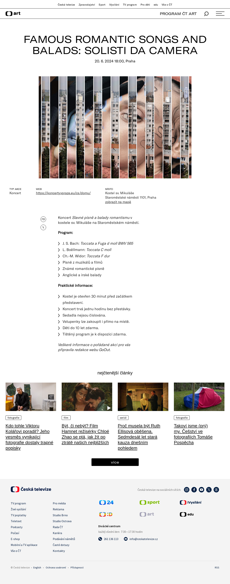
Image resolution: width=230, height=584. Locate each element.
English (37, 567)
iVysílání (114, 4)
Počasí (15, 533)
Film (66, 417)
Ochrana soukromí (56, 567)
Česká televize (66, 4)
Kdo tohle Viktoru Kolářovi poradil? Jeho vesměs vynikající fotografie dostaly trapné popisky (29, 437)
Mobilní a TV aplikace (24, 545)
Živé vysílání (18, 509)
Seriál (123, 417)
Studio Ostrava (62, 521)
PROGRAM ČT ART (178, 13)
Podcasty (16, 527)
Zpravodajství (87, 4)
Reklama (58, 509)
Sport (102, 4)
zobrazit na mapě (118, 202)
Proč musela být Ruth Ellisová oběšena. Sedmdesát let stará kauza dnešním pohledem (139, 437)
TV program (130, 4)
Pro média (59, 503)
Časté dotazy (61, 545)
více (115, 462)
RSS (217, 567)
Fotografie (13, 417)
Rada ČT (58, 527)
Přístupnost (77, 567)
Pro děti (145, 4)
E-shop (15, 539)
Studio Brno (60, 515)
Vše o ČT (167, 4)
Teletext (16, 521)
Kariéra (57, 533)
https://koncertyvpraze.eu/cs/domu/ (63, 193)
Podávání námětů (64, 539)
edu (156, 4)
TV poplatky (18, 515)
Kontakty (59, 551)
